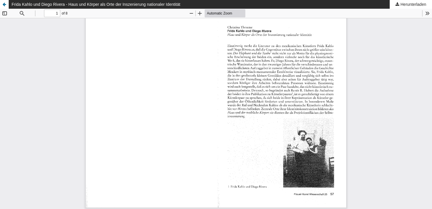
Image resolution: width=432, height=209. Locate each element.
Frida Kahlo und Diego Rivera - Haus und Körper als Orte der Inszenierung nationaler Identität (96, 4)
